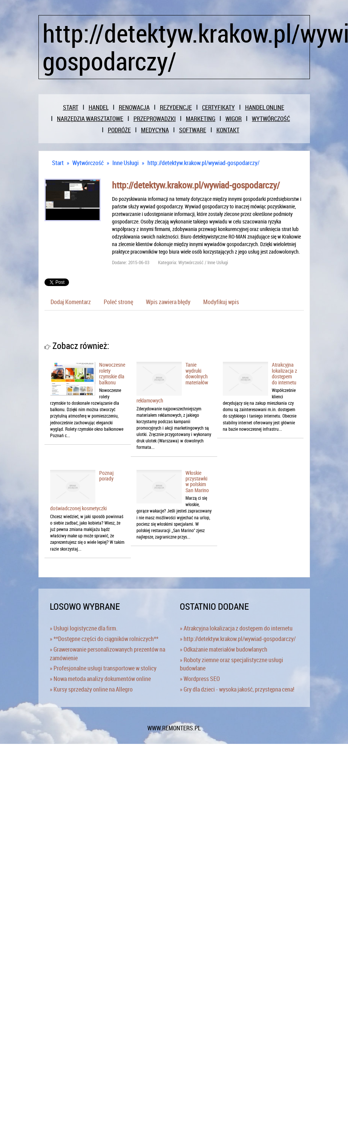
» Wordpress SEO (200, 679)
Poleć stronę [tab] (118, 302)
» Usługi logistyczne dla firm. (84, 628)
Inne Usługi (125, 163)
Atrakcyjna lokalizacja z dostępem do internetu (284, 373)
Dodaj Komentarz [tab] (71, 302)
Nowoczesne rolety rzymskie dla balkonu (112, 373)
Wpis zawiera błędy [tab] (168, 302)
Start (58, 163)
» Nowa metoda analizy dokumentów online (100, 679)
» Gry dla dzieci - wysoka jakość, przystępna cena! (237, 689)
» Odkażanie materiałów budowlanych (223, 649)
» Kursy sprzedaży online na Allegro (91, 689)
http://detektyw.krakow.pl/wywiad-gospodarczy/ (203, 163)
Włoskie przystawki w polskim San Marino (197, 481)
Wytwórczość (88, 163)
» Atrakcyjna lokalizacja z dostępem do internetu (236, 628)
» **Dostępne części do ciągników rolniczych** (104, 639)
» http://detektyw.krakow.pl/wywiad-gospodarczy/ (238, 639)
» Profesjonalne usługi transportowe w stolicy (103, 668)
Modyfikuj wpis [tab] (221, 302)
